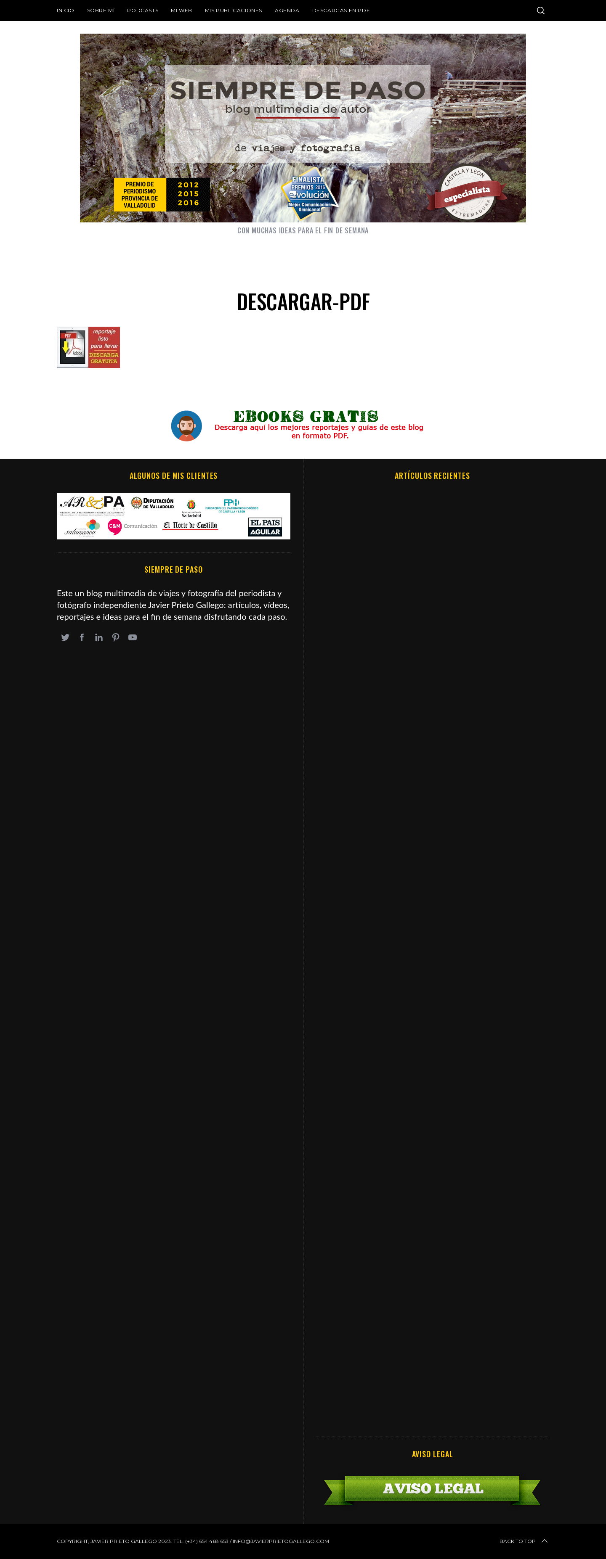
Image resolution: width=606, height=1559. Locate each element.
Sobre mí (101, 10)
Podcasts (142, 10)
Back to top (524, 1541)
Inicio (65, 10)
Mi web (181, 10)
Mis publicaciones (233, 10)
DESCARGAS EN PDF (341, 10)
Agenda (287, 10)
